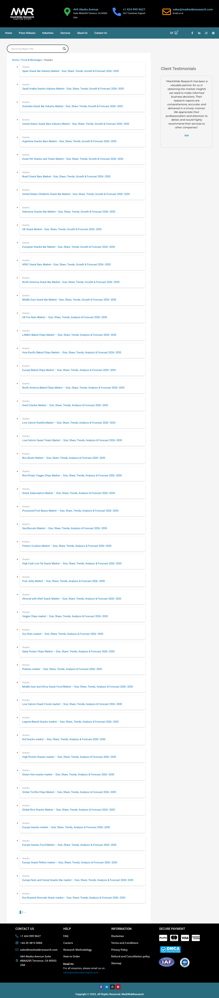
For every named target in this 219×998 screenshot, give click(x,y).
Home (8, 33)
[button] (164, 108)
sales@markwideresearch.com (193, 9)
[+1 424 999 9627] (117, 12)
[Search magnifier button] (64, 48)
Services (65, 33)
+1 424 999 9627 (134, 9)
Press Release (27, 33)
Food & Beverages (31, 60)
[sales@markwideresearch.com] (166, 12)
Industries (48, 33)
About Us (82, 33)
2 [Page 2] (22, 912)
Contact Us (100, 33)
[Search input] (36, 48)
